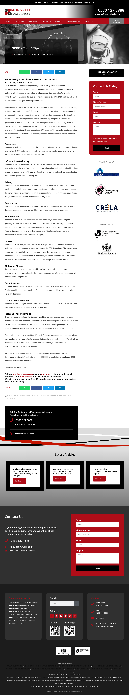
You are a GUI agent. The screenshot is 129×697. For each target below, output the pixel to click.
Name (95, 92)
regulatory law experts (24, 374)
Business (20, 21)
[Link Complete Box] (25, 476)
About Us (47, 21)
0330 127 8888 (111, 10)
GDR (21, 395)
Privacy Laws (28, 395)
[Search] (76, 604)
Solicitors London (59, 395)
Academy (59, 21)
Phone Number (99, 102)
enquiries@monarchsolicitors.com (109, 14)
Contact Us (88, 21)
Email (95, 112)
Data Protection (13, 395)
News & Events (73, 21)
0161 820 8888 (52, 374)
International (33, 21)
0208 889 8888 (30, 376)
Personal (8, 21)
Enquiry (96, 122)
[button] (24, 72)
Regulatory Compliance (42, 395)
